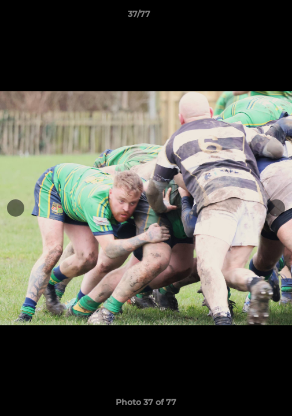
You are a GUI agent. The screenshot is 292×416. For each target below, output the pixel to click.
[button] (250, 17)
